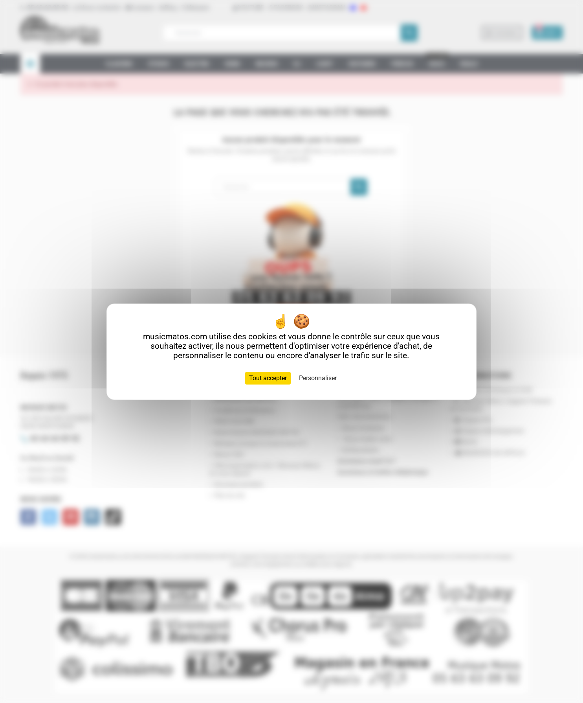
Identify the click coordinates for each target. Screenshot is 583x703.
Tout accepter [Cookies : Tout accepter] (268, 378)
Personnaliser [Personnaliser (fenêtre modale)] (318, 378)
